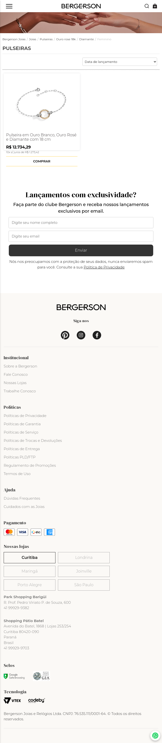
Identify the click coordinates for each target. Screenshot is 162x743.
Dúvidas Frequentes (22, 498)
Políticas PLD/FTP (19, 457)
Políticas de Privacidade (25, 415)
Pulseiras (46, 39)
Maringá (30, 571)
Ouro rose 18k (66, 39)
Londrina (84, 557)
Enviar (81, 250)
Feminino (104, 39)
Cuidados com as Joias (24, 506)
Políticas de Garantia (22, 424)
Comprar (41, 161)
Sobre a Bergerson (20, 366)
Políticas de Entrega (22, 448)
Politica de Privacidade (104, 267)
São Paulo (83, 585)
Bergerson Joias (13, 39)
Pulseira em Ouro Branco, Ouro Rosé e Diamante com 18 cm (41, 137)
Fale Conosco (16, 374)
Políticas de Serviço (21, 432)
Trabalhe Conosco (20, 391)
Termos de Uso (17, 473)
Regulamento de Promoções (30, 465)
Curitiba (29, 557)
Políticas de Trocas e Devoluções (33, 440)
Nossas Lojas (15, 382)
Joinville (84, 571)
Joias (32, 39)
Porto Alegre (29, 585)
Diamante (86, 39)
